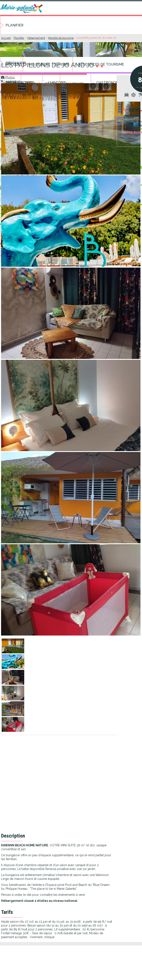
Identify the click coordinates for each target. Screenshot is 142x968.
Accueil (6, 38)
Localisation (10, 81)
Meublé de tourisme (61, 38)
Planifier (14, 25)
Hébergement (36, 38)
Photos (8, 77)
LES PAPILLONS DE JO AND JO (96, 38)
